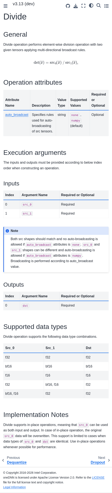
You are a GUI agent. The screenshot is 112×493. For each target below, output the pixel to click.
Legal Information (14, 487)
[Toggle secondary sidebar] (106, 6)
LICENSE (98, 477)
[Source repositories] (68, 6)
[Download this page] (76, 6)
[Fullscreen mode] (83, 6)
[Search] (99, 5)
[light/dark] (91, 5)
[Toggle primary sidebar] (5, 6)
